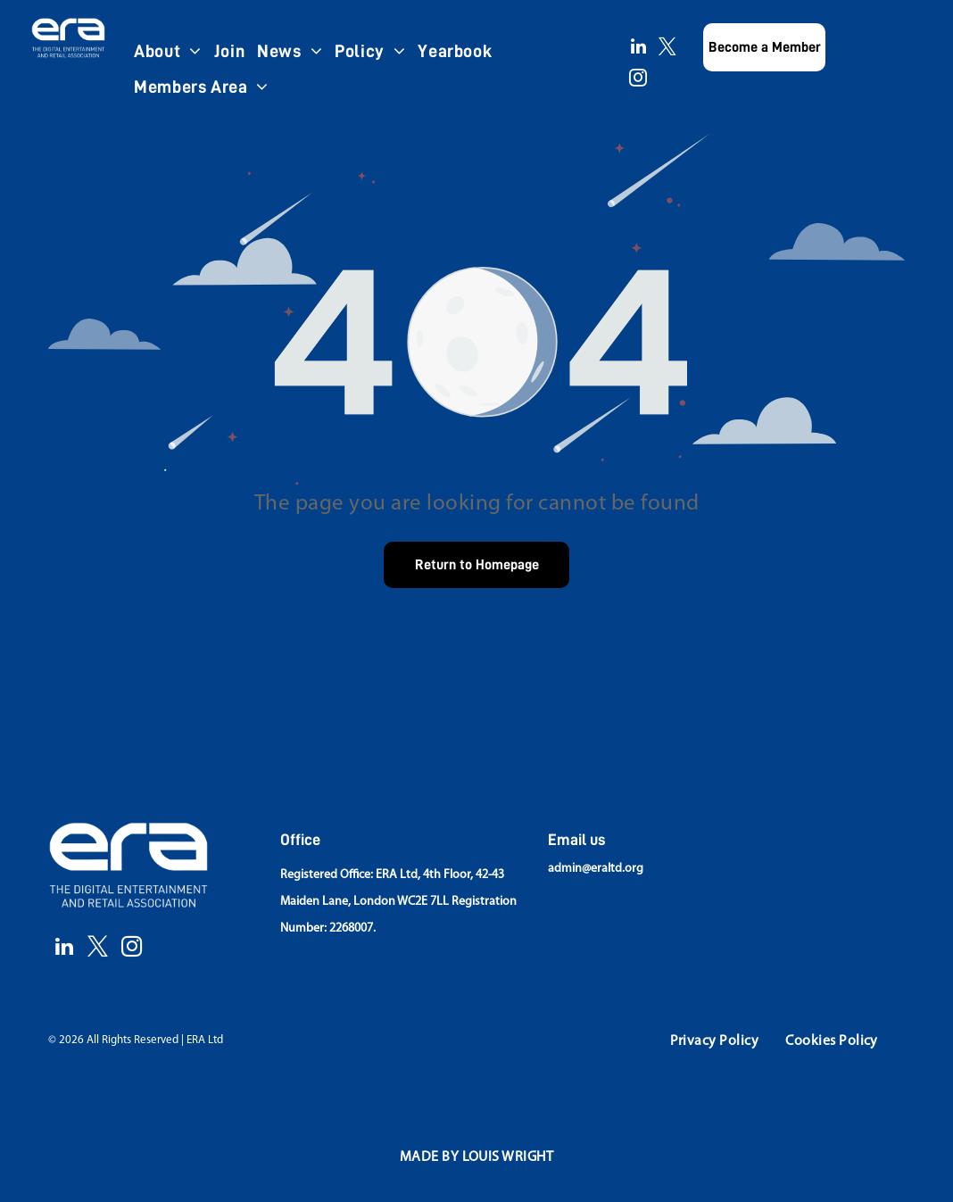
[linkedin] (638, 48)
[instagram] (638, 79)
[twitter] (667, 48)
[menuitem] (168, 51)
